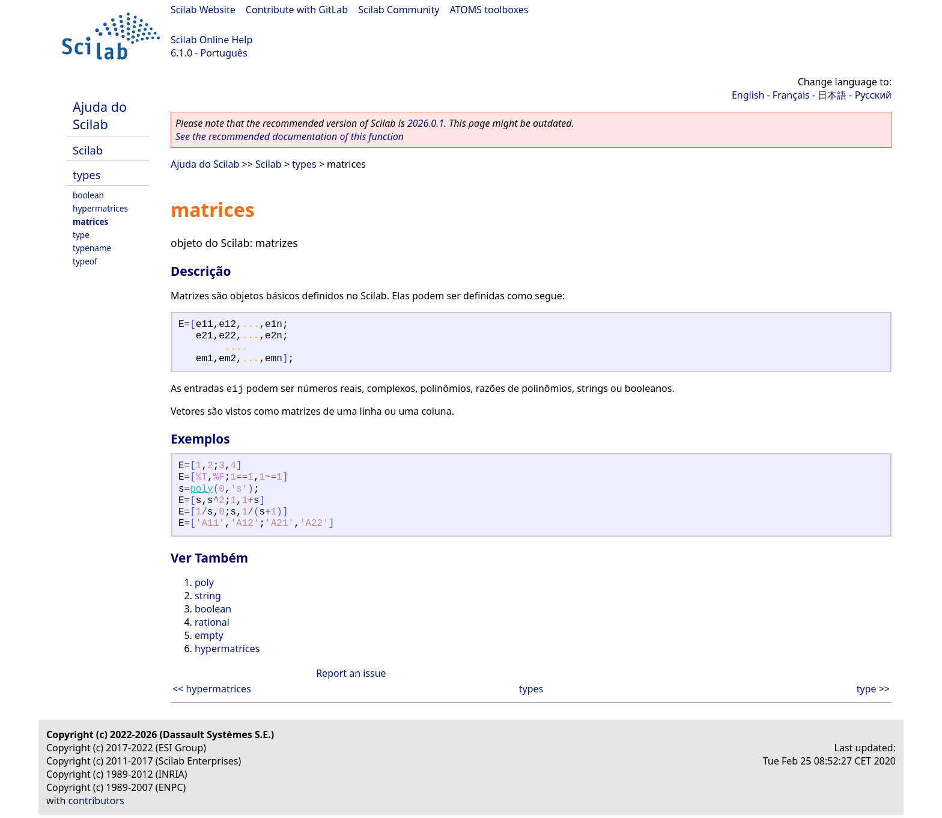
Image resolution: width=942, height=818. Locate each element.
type (81, 234)
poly (201, 489)
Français (791, 95)
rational (212, 622)
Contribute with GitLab (297, 9)
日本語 (832, 95)
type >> (873, 688)
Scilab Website (203, 9)
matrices (90, 221)
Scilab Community (398, 9)
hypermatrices (100, 208)
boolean (88, 195)
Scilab (88, 149)
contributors (96, 800)
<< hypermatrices (211, 688)
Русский (873, 95)
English (748, 95)
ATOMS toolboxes (489, 9)
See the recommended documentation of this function (289, 136)
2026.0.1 (425, 123)
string (208, 595)
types (87, 174)
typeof (85, 261)
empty (209, 635)
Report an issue (351, 673)
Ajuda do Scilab (100, 115)
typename (92, 248)
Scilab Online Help (211, 39)
